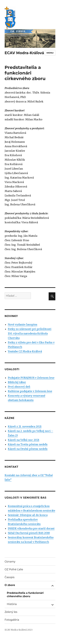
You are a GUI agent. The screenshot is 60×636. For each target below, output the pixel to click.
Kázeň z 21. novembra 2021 (24, 426)
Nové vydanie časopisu (22, 324)
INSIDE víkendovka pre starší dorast (31, 528)
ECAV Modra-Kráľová (24, 53)
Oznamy (10, 561)
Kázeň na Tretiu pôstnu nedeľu (28, 444)
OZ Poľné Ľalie (14, 569)
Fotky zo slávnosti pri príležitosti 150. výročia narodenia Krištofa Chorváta (29, 333)
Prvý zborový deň (19, 386)
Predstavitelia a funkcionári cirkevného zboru (25, 594)
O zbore (10, 585)
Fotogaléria (12, 619)
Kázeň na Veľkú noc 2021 (23, 439)
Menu (50, 52)
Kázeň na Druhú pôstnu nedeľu (28, 448)
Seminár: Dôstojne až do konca (28, 515)
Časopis (10, 577)
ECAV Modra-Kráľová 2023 (18, 629)
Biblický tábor (17, 382)
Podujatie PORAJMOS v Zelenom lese (31, 377)
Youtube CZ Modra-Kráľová (25, 351)
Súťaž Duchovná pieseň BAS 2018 (29, 533)
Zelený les (11, 611)
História (12, 604)
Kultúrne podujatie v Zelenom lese (30, 391)
